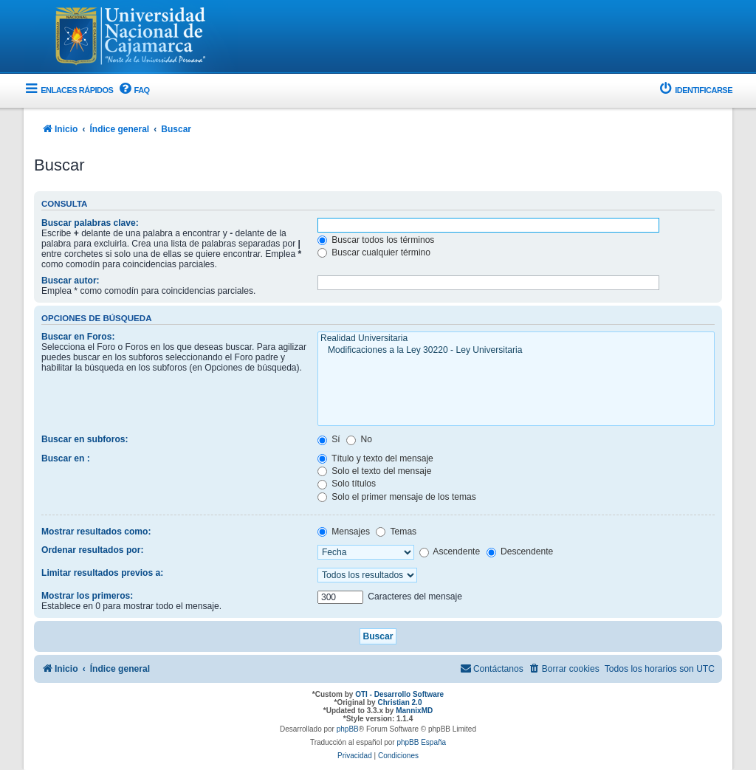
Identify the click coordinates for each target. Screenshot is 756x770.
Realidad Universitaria (516, 339)
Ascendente (450, 551)
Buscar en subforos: (84, 439)
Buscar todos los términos (376, 240)
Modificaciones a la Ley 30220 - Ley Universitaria (516, 351)
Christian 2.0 (399, 702)
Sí (328, 439)
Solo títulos (346, 483)
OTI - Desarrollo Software (399, 694)
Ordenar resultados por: (92, 550)
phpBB (348, 729)
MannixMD (414, 711)
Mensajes (343, 531)
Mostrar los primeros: (87, 596)
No (359, 439)
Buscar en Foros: (77, 336)
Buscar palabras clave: (90, 223)
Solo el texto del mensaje (374, 471)
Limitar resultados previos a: (102, 573)
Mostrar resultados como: (96, 531)
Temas (396, 531)
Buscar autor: (70, 280)
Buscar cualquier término (373, 252)
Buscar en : (65, 458)
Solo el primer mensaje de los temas (396, 497)
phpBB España (421, 742)
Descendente (520, 551)
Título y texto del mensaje (375, 458)
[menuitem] (133, 90)
